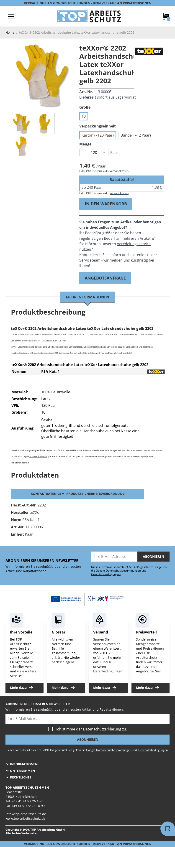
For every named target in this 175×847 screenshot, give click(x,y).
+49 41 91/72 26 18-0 (27, 801)
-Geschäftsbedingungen (119, 572)
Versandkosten (119, 171)
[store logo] (89, 16)
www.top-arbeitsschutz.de (25, 818)
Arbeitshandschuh (38, 456)
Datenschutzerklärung (102, 729)
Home (9, 32)
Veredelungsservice (134, 243)
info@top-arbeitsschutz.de (25, 814)
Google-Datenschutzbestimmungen (118, 570)
